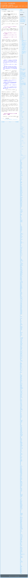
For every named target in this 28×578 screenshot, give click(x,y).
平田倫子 (21, 525)
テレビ (21, 125)
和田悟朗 (21, 566)
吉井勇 (21, 226)
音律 (20, 196)
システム (21, 114)
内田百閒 (21, 485)
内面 (20, 487)
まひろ (21, 144)
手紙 (20, 331)
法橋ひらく (21, 531)
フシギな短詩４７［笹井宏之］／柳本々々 (23, 51)
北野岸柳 (21, 539)
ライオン (21, 151)
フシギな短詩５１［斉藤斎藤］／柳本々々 (23, 44)
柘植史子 (21, 457)
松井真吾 (21, 351)
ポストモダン (21, 140)
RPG (20, 80)
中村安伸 (21, 444)
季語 (20, 224)
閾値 (20, 572)
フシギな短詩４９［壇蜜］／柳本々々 (23, 47)
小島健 (21, 346)
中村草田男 (21, 445)
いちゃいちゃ (21, 91)
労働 (20, 565)
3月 (21, 60)
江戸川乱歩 (21, 270)
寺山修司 (21, 318)
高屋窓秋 (21, 273)
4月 (21, 59)
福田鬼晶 (21, 519)
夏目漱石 (21, 203)
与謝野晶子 (21, 556)
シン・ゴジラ (21, 117)
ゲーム (21, 106)
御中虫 (21, 266)
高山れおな (21, 276)
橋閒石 (21, 245)
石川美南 (21, 392)
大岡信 (21, 426)
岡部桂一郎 (21, 192)
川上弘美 (21, 406)
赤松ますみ (21, 397)
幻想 (20, 256)
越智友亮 (21, 179)
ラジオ (21, 153)
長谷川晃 (21, 453)
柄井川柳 (21, 526)
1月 (21, 62)
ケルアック (21, 107)
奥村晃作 (21, 184)
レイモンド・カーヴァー (23, 157)
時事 (20, 320)
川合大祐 (21, 405)
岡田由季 (21, 190)
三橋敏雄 (21, 298)
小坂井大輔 (21, 338)
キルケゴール (21, 104)
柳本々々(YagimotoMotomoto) (14, 119)
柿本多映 (21, 212)
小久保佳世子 (21, 337)
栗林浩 (21, 251)
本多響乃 (21, 541)
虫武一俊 (21, 451)
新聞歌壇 (21, 363)
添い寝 (21, 465)
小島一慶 (21, 345)
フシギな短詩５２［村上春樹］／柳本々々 (23, 43)
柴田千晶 (21, 326)
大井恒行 (21, 425)
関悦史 (21, 217)
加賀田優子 (21, 197)
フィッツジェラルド (22, 133)
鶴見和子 (21, 461)
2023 (21, 30)
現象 (20, 258)
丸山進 (21, 218)
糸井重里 (21, 316)
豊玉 (20, 532)
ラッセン (21, 154)
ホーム (10, 121)
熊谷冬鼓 (21, 250)
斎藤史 (21, 290)
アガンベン (21, 85)
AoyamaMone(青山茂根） (23, 69)
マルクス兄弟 (21, 146)
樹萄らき (21, 333)
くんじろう (21, 105)
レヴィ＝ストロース (22, 158)
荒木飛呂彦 (21, 272)
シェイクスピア (22, 112)
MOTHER (21, 77)
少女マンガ (21, 350)
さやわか (21, 110)
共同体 (21, 243)
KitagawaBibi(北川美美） (23, 73)
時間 (20, 319)
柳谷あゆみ (21, 551)
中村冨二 (21, 446)
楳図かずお (21, 494)
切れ (20, 398)
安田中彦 (21, 164)
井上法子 (21, 172)
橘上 (20, 232)
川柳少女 (21, 411)
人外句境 (21, 370)
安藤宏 (21, 165)
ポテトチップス (22, 141)
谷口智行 (21, 433)
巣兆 (20, 419)
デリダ (21, 124)
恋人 (20, 563)
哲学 (20, 464)
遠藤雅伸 (21, 182)
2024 (21, 29)
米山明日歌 (21, 528)
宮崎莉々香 (21, 236)
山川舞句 (21, 306)
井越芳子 (21, 171)
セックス (21, 120)
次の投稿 (3, 121)
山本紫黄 (21, 311)
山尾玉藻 (21, 310)
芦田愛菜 (21, 162)
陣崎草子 (21, 372)
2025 (21, 28)
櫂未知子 (21, 570)
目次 (20, 546)
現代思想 (21, 259)
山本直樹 (21, 312)
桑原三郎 (21, 252)
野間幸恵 (21, 547)
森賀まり (21, 364)
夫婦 (20, 512)
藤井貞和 (21, 478)
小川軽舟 (21, 339)
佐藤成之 (21, 286)
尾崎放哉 (21, 506)
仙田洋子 (21, 400)
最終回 (21, 289)
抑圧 (20, 558)
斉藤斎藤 (10, 119)
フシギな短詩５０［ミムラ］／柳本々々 (23, 46)
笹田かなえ (21, 297)
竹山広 (21, 441)
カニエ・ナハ (21, 99)
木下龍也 (21, 545)
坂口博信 (21, 292)
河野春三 (21, 204)
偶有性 (21, 249)
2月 (21, 61)
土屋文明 (21, 474)
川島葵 (21, 407)
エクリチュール (22, 93)
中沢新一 (21, 447)
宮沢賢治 (21, 237)
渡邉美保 (21, 472)
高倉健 (21, 277)
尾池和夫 (21, 507)
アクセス (21, 86)
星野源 (21, 377)
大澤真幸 (21, 431)
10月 (22, 39)
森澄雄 (21, 365)
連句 (20, 564)
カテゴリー (21, 98)
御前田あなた (21, 265)
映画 (20, 176)
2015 (21, 63)
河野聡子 (21, 205)
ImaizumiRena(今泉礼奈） (23, 72)
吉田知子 (21, 230)
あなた (21, 87)
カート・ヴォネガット (22, 97)
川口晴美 (21, 404)
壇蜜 (20, 437)
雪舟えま (21, 399)
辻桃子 (21, 458)
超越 (20, 452)
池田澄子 (21, 438)
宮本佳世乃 (21, 239)
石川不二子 (21, 393)
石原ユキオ (21, 390)
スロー (21, 118)
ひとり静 (21, 131)
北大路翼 (21, 538)
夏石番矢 (21, 202)
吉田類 (21, 231)
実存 (20, 325)
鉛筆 (20, 183)
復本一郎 (21, 518)
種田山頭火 (21, 332)
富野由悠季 (21, 513)
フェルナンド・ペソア (22, 134)
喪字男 (21, 417)
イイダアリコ (21, 90)
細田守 (21, 291)
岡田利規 (21, 191)
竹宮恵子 (21, 440)
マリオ (21, 145)
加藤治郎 (21, 199)
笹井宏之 (21, 296)
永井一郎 (21, 177)
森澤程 (21, 366)
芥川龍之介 (21, 209)
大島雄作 (21, 430)
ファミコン (21, 132)
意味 (20, 170)
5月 (21, 58)
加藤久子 (21, 198)
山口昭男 (21, 303)
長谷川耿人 (21, 454)
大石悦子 (21, 427)
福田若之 (21, 520)
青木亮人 (21, 386)
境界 (20, 244)
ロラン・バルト (22, 159)
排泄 (20, 493)
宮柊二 (21, 238)
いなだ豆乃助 (21, 92)
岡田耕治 (21, 189)
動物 (20, 480)
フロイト (21, 138)
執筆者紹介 (21, 10)
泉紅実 (21, 413)
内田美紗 (21, 484)
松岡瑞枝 (21, 353)
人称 (20, 371)
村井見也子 (21, 420)
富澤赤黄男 (21, 514)
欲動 (20, 559)
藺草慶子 (21, 571)
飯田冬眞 (21, 501)
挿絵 (20, 418)
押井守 (21, 185)
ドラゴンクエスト (22, 127)
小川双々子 (21, 340)
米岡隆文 (21, 527)
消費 (20, 359)
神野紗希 (21, 367)
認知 (20, 492)
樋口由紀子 (21, 504)
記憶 (20, 225)
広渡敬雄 (21, 269)
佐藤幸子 (21, 285)
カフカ (21, 100)
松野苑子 (21, 358)
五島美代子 (21, 264)
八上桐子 (21, 498)
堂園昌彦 (21, 481)
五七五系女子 (21, 263)
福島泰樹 (21, 521)
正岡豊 (21, 379)
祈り (20, 223)
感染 (20, 216)
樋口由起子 (21, 505)
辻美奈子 (21, 459)
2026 (21, 27)
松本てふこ (21, 357)
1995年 (21, 68)
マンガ (21, 147)
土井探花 (21, 473)
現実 (20, 257)
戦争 (20, 412)
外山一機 (21, 210)
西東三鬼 (21, 384)
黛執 (20, 424)
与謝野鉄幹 (21, 557)
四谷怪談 (21, 313)
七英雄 (21, 323)
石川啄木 (21, 391)
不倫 (20, 511)
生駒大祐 (21, 380)
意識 (20, 169)
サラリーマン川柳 (22, 111)
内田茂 (21, 486)
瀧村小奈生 (21, 432)
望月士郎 (21, 534)
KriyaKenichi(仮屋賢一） (22, 74)
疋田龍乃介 (21, 508)
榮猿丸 (21, 569)
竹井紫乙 (21, 439)
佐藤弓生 (21, 284)
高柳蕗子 (21, 278)
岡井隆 (7, 119)
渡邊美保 (21, 471)
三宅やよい (21, 300)
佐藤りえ (21, 283)
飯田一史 (21, 500)
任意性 (21, 491)
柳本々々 (21, 552)
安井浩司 (21, 163)
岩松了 (21, 219)
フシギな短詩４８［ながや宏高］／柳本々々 (23, 49)
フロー (21, 139)
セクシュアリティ (22, 119)
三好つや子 (21, 299)
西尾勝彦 (21, 385)
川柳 (20, 410)
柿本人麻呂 (21, 211)
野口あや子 (21, 548)
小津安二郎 (21, 343)
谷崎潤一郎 (21, 434)
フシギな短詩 (5, 119)
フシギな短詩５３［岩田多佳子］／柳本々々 (23, 41)
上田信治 (21, 360)
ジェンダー (21, 113)
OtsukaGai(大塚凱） (22, 78)
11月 (22, 38)
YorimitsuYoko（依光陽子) (23, 84)
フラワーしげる (22, 137)
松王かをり (21, 352)
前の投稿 (17, 121)
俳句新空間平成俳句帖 (22, 21)
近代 (20, 246)
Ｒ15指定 (21, 79)
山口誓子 (21, 304)
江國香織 (21, 271)
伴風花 (21, 499)
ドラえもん (21, 126)
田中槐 (21, 467)
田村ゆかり (21, 466)
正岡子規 (21, 378)
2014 (21, 64)
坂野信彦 (21, 293)
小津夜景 (21, 344)
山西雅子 (21, 305)
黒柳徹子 (21, 279)
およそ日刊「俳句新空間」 (8, 3)
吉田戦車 (21, 229)
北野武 (21, 540)
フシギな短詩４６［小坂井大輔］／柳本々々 (23, 53)
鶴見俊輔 (21, 460)
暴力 (20, 533)
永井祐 (21, 178)
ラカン (21, 152)
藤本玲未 (21, 479)
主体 (20, 330)
